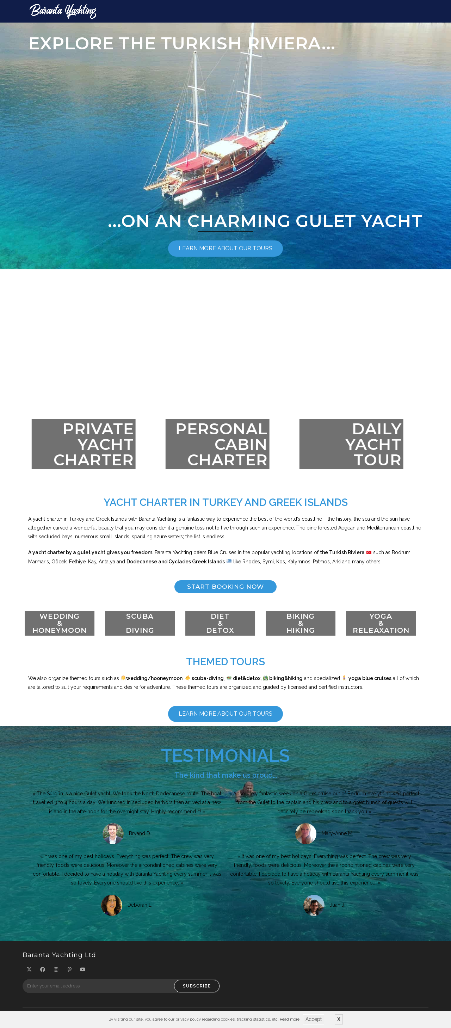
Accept (313, 1019)
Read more (289, 1018)
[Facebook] (42, 971)
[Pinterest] (69, 971)
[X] (29, 971)
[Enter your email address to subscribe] (121, 988)
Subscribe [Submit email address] (197, 988)
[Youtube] (82, 971)
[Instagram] (56, 971)
